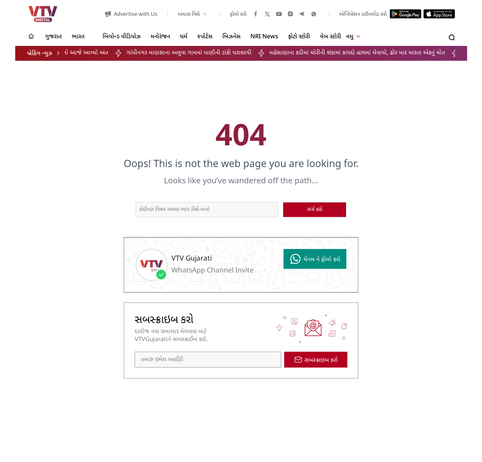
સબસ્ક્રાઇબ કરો (316, 360)
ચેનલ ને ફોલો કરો (314, 259)
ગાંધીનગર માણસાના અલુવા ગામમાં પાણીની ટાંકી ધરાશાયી (196, 53)
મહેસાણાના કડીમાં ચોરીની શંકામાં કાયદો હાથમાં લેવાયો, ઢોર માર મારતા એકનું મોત (365, 53)
